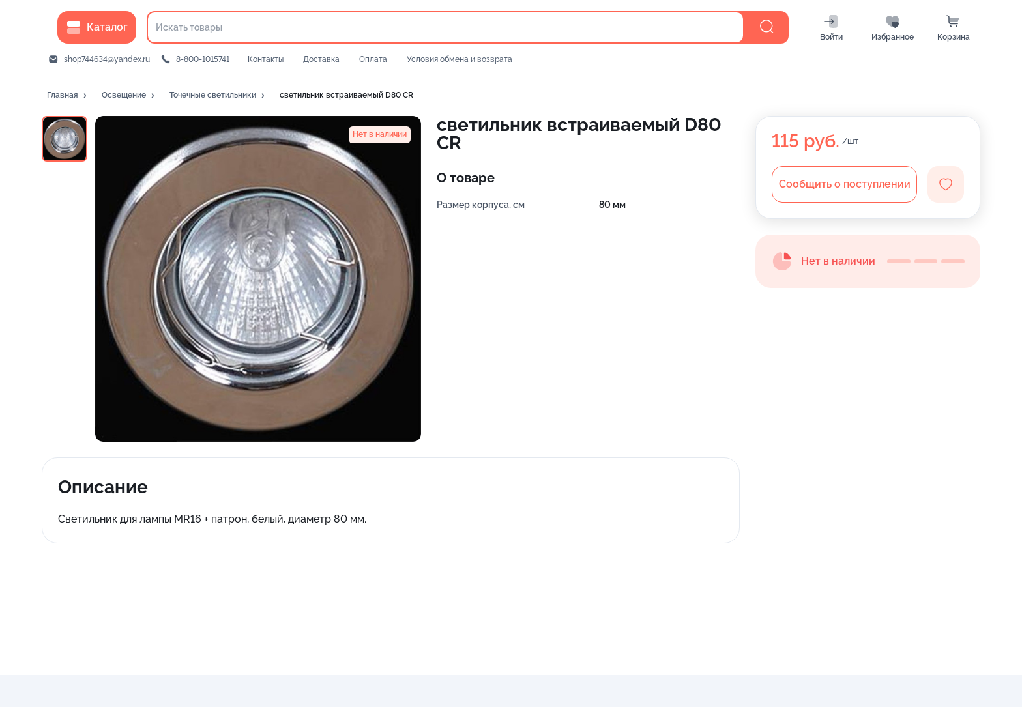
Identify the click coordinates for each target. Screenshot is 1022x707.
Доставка (321, 59)
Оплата (373, 59)
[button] (68, 96)
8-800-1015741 (202, 59)
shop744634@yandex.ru (107, 59)
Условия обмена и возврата (459, 59)
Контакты (266, 59)
